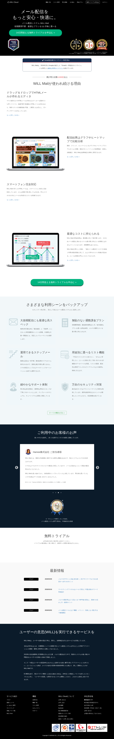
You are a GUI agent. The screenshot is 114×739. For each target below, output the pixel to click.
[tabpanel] (57, 467)
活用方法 (34, 700)
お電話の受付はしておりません (92, 713)
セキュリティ (36, 708)
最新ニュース (10, 702)
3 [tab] (58, 493)
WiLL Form (10, 713)
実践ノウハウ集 (11, 710)
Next (97, 467)
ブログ (8, 700)
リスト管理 (56, 2)
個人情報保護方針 (63, 710)
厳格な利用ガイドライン (55, 68)
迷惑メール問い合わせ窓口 (65, 719)
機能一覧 (48, 2)
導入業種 (64, 2)
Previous (17, 467)
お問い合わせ (62, 700)
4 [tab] (61, 493)
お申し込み (61, 702)
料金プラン (80, 2)
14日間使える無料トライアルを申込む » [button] (35, 32)
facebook (60, 708)
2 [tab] (56, 493)
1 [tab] (53, 493)
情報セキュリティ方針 (64, 713)
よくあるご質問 (11, 705)
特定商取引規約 (62, 716)
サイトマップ (10, 708)
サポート (34, 710)
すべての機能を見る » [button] (57, 413)
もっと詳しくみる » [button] (13, 115)
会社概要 (60, 705)
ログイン (104, 2)
